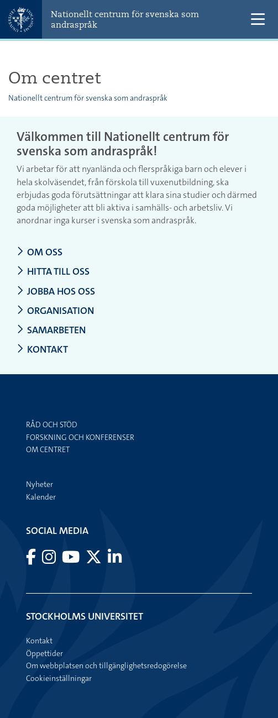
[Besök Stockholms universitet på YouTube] (71, 560)
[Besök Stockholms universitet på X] (94, 560)
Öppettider (44, 653)
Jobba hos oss (56, 291)
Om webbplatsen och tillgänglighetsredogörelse (106, 665)
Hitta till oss (53, 271)
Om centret (48, 449)
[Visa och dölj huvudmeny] (258, 19)
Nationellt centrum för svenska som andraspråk (125, 19)
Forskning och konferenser (80, 437)
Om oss (39, 252)
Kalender (41, 497)
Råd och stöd (51, 424)
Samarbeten (51, 330)
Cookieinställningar (59, 678)
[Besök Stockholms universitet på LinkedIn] (115, 560)
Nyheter (39, 484)
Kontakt (42, 349)
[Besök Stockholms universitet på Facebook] (32, 560)
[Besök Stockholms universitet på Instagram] (49, 560)
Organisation (55, 311)
